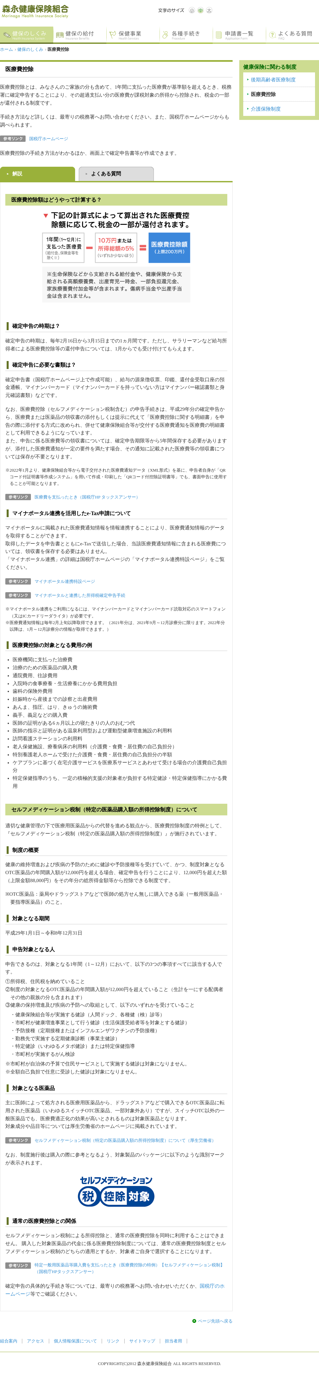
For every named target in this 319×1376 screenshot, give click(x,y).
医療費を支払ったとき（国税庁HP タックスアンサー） (87, 497)
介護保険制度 (266, 109)
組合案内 (8, 1341)
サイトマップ (142, 1341)
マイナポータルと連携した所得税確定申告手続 (80, 595)
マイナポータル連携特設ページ (65, 581)
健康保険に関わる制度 (269, 67)
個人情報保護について (75, 1341)
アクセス (35, 1341)
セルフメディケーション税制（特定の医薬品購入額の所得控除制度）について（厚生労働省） (125, 1140)
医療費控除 (263, 94)
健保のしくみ (30, 49)
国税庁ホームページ (48, 139)
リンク (113, 1341)
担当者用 (173, 1341)
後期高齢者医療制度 (273, 79)
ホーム (6, 49)
